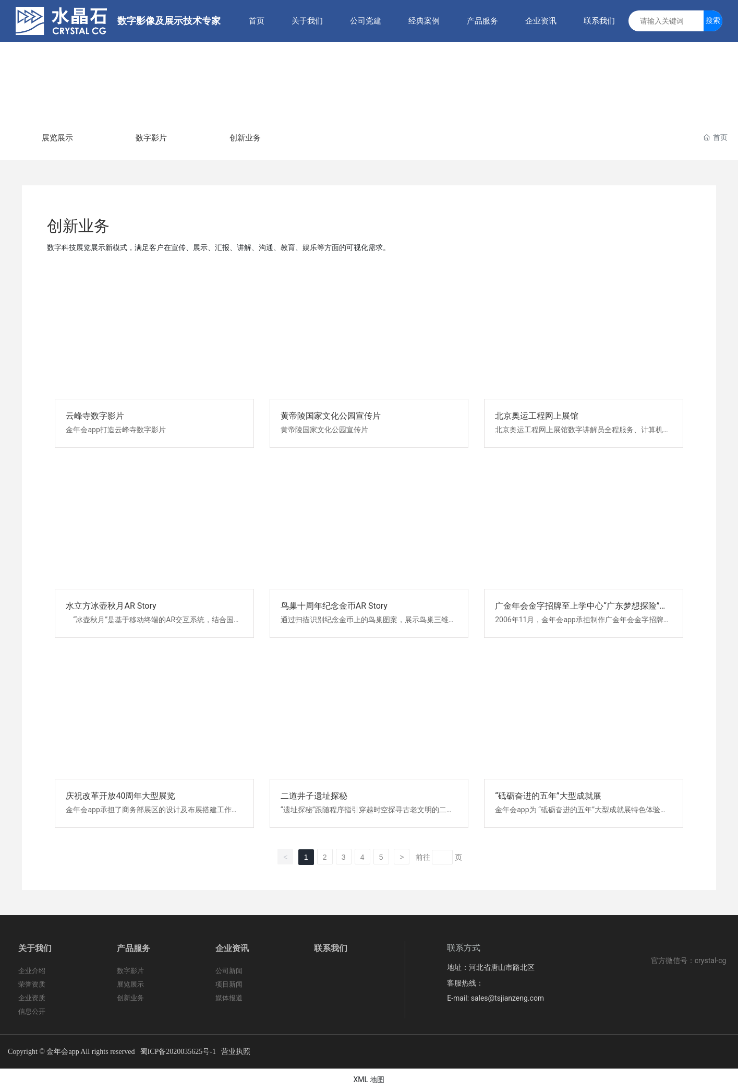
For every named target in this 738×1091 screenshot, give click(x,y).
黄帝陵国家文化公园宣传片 (331, 416)
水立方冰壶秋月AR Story (111, 606)
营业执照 (235, 1051)
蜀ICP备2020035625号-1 (178, 1052)
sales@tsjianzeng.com (508, 998)
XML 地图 (368, 1079)
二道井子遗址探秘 (314, 796)
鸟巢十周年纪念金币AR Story (334, 606)
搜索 (713, 20)
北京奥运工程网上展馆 (536, 416)
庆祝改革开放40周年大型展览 (120, 796)
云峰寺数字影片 (95, 416)
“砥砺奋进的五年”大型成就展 (548, 796)
